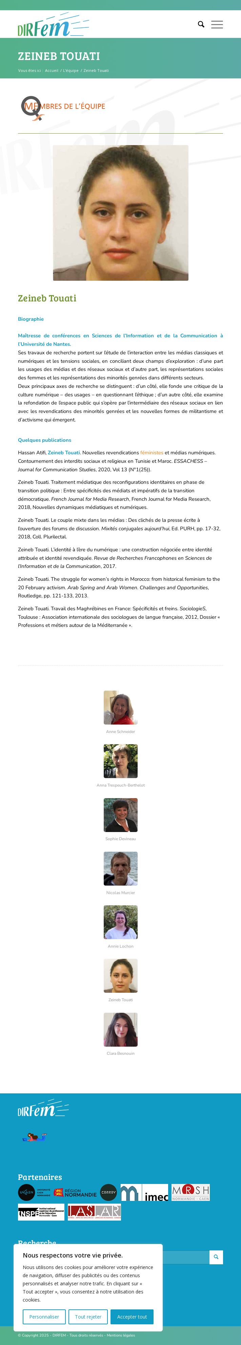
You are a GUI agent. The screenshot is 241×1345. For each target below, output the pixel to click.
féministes (151, 452)
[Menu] (213, 24)
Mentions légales (121, 1335)
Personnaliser (44, 1316)
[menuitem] (197, 24)
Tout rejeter (88, 1316)
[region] (88, 1287)
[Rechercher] (197, 24)
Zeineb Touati (59, 55)
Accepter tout (132, 1316)
